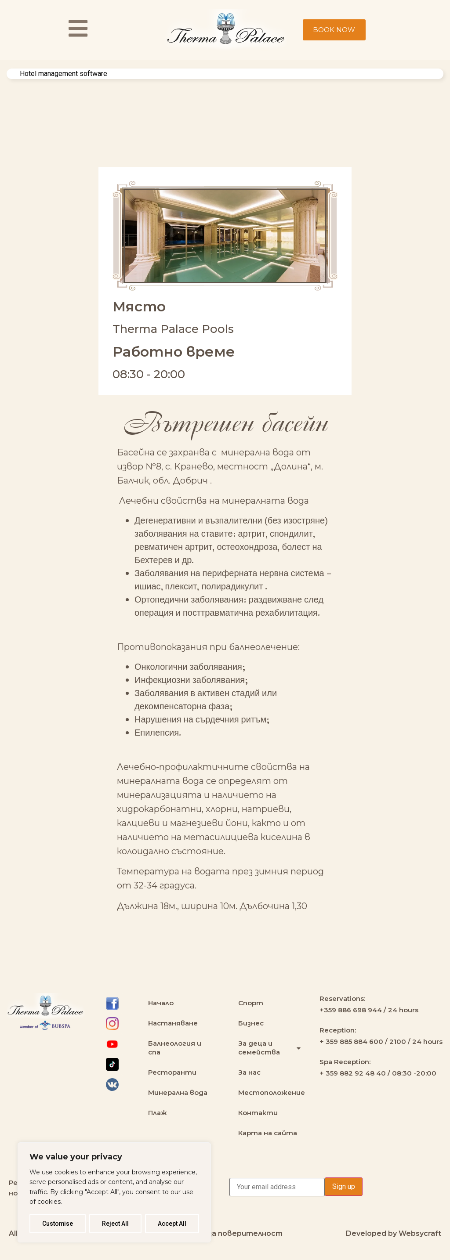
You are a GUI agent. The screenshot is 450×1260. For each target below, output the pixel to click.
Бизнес (251, 1023)
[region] (114, 1192)
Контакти (258, 1112)
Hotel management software (63, 73)
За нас (249, 1072)
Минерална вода (177, 1092)
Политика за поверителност (225, 1233)
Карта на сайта (267, 1133)
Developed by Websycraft (393, 1233)
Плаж (157, 1112)
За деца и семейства (270, 1047)
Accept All (172, 1223)
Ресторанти (172, 1072)
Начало (161, 1003)
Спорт (250, 1003)
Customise (57, 1223)
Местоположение (271, 1092)
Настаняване (173, 1023)
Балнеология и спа (174, 1047)
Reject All (115, 1223)
